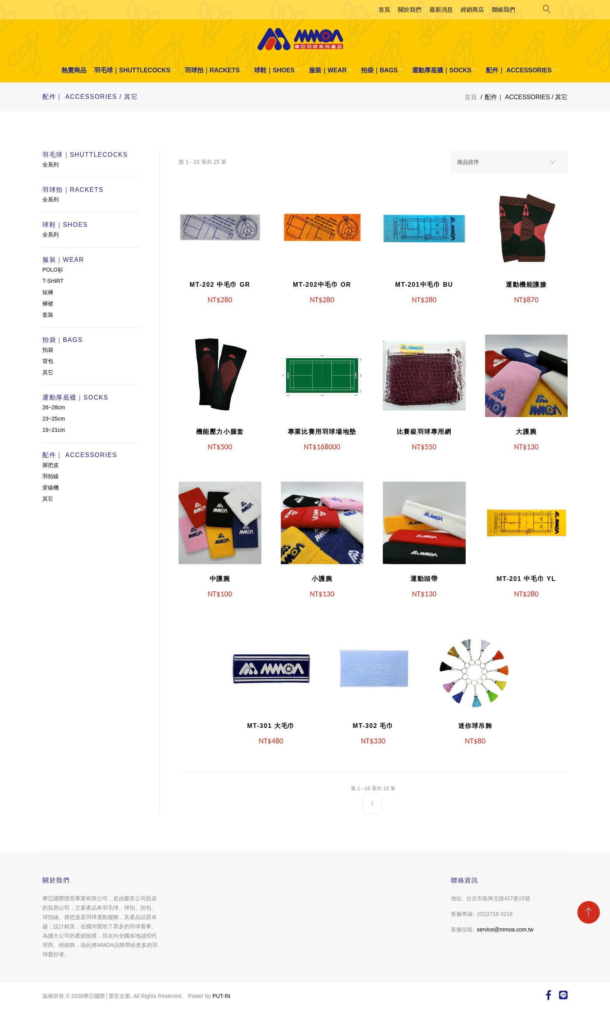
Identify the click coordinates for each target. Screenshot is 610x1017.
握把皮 (50, 465)
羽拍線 (50, 476)
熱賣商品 (73, 70)
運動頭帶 (424, 578)
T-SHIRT (52, 281)
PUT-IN (221, 996)
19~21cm (53, 430)
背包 (47, 361)
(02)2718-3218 (495, 914)
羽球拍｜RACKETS (212, 70)
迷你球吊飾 (475, 725)
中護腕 (220, 578)
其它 (47, 372)
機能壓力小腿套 (220, 431)
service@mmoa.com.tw (505, 929)
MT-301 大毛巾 (271, 725)
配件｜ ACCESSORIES (519, 70)
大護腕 (526, 431)
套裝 (47, 315)
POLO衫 (52, 270)
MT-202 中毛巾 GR (219, 284)
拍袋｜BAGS (379, 70)
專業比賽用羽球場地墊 (322, 431)
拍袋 (47, 350)
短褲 (47, 292)
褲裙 (47, 303)
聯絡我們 (503, 9)
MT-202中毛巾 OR (322, 284)
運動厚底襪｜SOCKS (442, 70)
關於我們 (409, 9)
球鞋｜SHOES (274, 70)
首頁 (384, 9)
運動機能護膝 (526, 284)
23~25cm (53, 419)
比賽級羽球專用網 (424, 431)
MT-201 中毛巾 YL (526, 578)
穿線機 (50, 487)
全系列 (50, 164)
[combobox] (509, 162)
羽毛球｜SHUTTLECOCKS (132, 70)
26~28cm (53, 407)
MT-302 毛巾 (372, 725)
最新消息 (441, 9)
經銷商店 (472, 9)
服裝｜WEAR (328, 70)
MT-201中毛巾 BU (424, 284)
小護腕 (322, 578)
